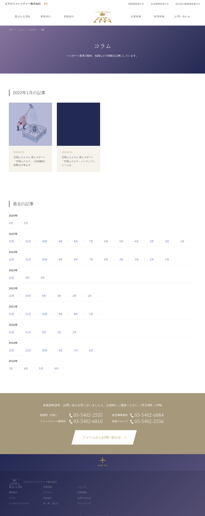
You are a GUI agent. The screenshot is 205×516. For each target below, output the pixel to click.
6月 (106, 241)
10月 (45, 241)
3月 (11, 223)
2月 (26, 223)
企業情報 (136, 16)
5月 (121, 241)
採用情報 (159, 16)
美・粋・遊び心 (135, 497)
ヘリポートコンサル (103, 497)
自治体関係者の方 (160, 4)
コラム (96, 492)
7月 (91, 241)
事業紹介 (46, 16)
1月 (182, 241)
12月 (11, 241)
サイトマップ (168, 497)
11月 (28, 241)
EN (45, 3)
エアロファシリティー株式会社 (23, 3)
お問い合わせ (182, 16)
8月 (76, 241)
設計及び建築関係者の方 (188, 4)
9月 (61, 241)
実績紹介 (69, 16)
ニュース (166, 480)
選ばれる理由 (23, 16)
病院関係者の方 (136, 4)
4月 (137, 241)
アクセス (131, 486)
